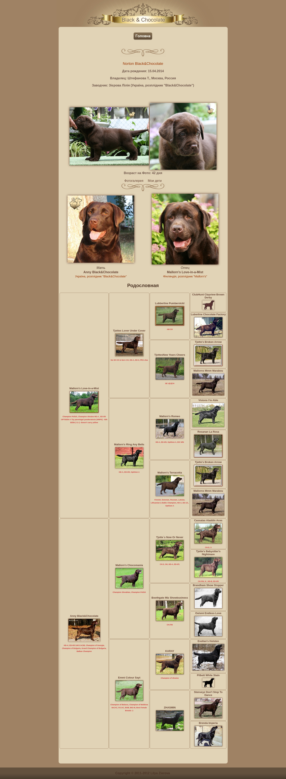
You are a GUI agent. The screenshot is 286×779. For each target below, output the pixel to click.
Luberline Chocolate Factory (208, 314)
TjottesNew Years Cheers (169, 354)
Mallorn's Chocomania (129, 565)
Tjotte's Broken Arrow (208, 341)
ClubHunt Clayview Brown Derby (208, 296)
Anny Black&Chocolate (100, 272)
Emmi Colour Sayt (129, 677)
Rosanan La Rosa (208, 431)
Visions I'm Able (208, 400)
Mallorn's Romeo (169, 416)
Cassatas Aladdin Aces (208, 520)
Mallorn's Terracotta (169, 472)
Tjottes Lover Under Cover (129, 330)
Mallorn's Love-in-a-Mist (185, 272)
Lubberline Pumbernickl (169, 303)
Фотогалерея (133, 180)
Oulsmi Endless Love (208, 613)
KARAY (169, 651)
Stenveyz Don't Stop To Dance (208, 694)
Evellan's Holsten (208, 641)
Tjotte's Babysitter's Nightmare (208, 553)
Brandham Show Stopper (208, 585)
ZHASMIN (170, 707)
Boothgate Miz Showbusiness (170, 597)
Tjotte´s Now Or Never (169, 537)
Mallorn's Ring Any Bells (129, 444)
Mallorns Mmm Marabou (208, 370)
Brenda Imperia (208, 723)
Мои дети (155, 180)
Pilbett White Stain (208, 675)
